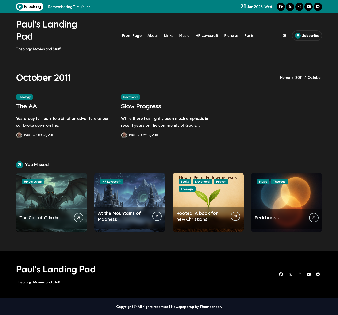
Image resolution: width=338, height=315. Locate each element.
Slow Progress (141, 106)
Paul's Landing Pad (56, 269)
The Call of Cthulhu (39, 217)
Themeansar (210, 306)
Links (168, 35)
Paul (23, 135)
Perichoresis (267, 217)
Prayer (221, 181)
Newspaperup (182, 306)
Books (185, 181)
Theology (24, 97)
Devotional (130, 97)
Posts (249, 35)
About (152, 35)
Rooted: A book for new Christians (197, 216)
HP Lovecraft (207, 35)
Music (184, 35)
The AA (26, 106)
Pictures (231, 35)
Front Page (131, 35)
